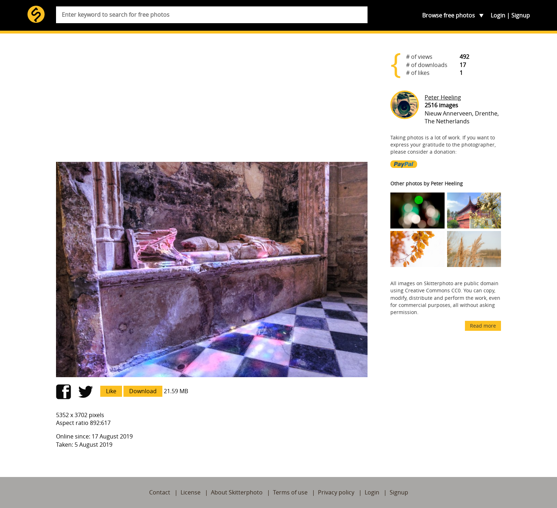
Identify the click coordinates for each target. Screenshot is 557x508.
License (191, 492)
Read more (483, 325)
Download (143, 391)
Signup (520, 15)
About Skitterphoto (237, 492)
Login (498, 15)
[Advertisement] (212, 100)
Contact (159, 492)
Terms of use (290, 492)
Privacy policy (336, 492)
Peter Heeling (443, 97)
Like (111, 391)
